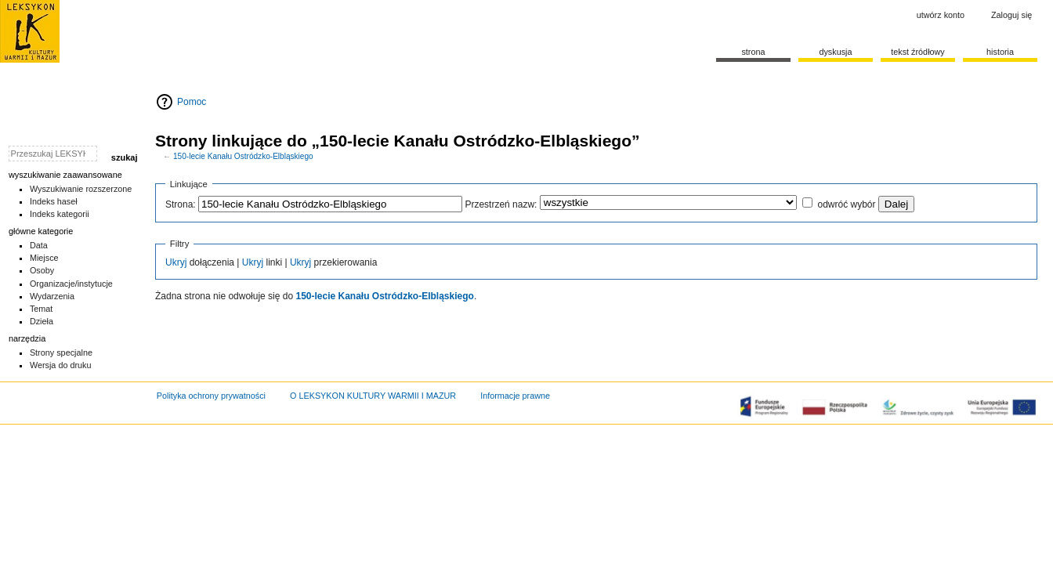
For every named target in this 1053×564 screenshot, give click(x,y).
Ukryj (175, 262)
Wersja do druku (61, 365)
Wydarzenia (52, 296)
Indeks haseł (54, 201)
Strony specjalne (61, 352)
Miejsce (44, 257)
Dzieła (41, 321)
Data (39, 245)
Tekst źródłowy (918, 51)
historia (1000, 51)
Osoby (42, 270)
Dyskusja (835, 51)
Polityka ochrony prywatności (211, 395)
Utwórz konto (940, 15)
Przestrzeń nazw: (501, 204)
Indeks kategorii (59, 214)
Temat (41, 308)
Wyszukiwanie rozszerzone (81, 188)
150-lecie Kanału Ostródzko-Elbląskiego (243, 156)
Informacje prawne (515, 395)
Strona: (180, 204)
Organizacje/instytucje (71, 283)
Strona (753, 51)
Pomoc (191, 101)
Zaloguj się (1011, 15)
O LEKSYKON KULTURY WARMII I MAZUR (373, 395)
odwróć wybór (846, 204)
